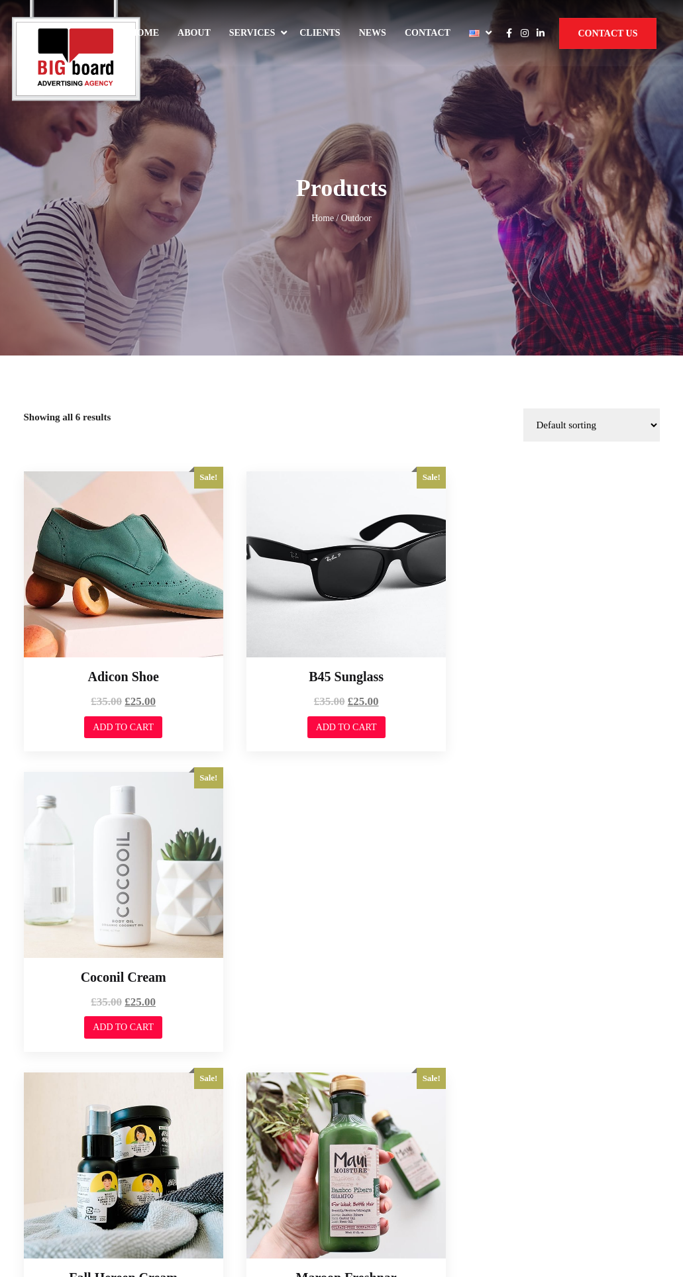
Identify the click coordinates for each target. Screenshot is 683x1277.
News (372, 33)
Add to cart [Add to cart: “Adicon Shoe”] (121, 591)
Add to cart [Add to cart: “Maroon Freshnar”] (341, 887)
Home (144, 33)
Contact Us (607, 33)
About (194, 33)
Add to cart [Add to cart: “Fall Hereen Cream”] (121, 887)
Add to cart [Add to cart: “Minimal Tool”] (560, 887)
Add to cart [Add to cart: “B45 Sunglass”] (341, 591)
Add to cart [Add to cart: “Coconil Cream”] (560, 591)
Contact (427, 33)
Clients (319, 33)
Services (252, 33)
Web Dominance (62, 1176)
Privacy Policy (542, 1171)
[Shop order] (591, 292)
